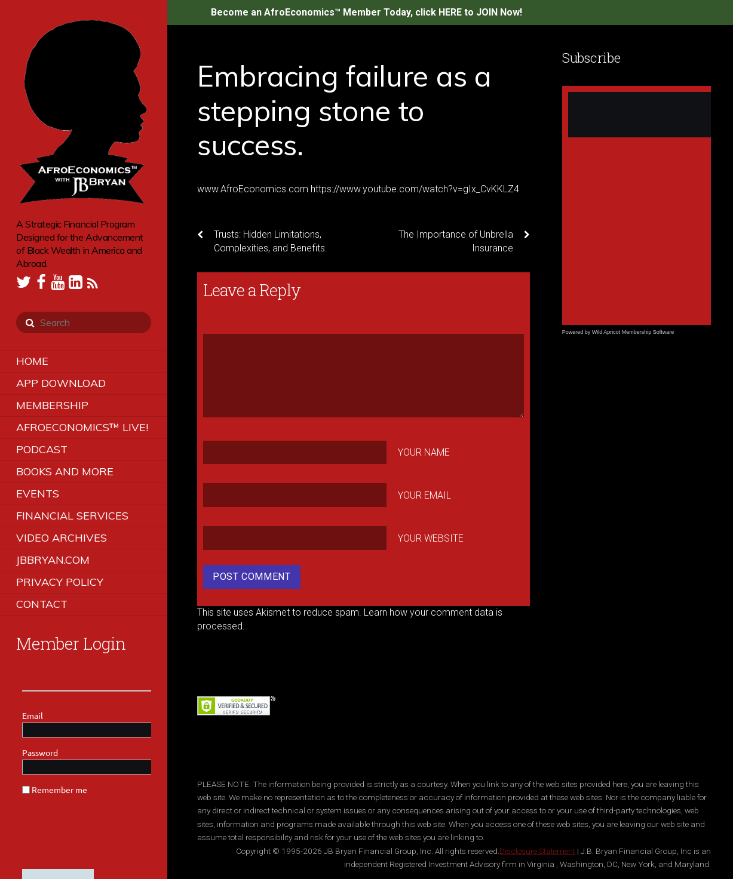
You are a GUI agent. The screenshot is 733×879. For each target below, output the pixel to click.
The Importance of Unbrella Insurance (464, 240)
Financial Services (72, 516)
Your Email (424, 495)
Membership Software (648, 332)
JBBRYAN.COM (53, 560)
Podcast (42, 449)
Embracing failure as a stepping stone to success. (344, 110)
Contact (42, 604)
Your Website (431, 537)
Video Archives (61, 538)
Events (37, 493)
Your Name (424, 452)
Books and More (65, 471)
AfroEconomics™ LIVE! (82, 427)
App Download (61, 383)
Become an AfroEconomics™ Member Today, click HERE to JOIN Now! (366, 12)
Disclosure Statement (537, 851)
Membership (52, 405)
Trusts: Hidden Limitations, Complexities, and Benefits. (262, 240)
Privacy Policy (59, 582)
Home (32, 361)
